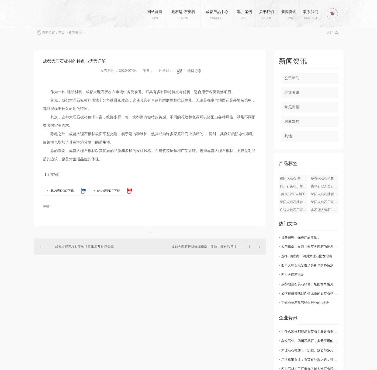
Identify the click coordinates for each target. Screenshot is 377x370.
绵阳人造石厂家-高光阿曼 (325, 202)
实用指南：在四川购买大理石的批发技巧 (309, 247)
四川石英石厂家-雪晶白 (294, 186)
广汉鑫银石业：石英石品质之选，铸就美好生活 (309, 359)
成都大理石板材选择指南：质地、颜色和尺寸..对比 (208, 247)
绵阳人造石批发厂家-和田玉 (325, 194)
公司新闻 (291, 78)
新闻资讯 (75, 32)
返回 (332, 33)
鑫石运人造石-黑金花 (325, 210)
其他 (88, 32)
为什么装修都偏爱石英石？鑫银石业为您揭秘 (309, 331)
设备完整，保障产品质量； (300, 237)
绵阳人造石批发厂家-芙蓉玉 (294, 202)
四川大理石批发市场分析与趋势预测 (307, 265)
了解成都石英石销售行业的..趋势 (305, 303)
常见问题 (291, 107)
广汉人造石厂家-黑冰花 (294, 210)
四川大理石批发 (292, 275)
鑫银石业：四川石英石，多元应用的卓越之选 (309, 341)
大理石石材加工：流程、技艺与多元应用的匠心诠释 (309, 350)
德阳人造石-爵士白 (293, 178)
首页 (61, 32)
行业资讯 (291, 93)
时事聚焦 (291, 121)
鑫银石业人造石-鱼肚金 (325, 186)
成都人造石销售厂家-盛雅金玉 (325, 178)
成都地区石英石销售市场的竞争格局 (307, 284)
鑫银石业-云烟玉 (293, 194)
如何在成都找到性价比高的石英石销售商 (309, 293)
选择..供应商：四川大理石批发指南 (306, 256)
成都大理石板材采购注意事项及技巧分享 (84, 247)
